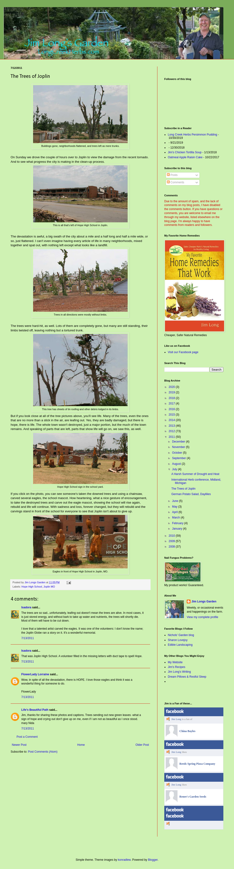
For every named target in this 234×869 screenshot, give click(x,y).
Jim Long (176, 719)
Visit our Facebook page (183, 352)
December (179, 441)
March (176, 517)
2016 (172, 409)
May (175, 506)
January (177, 528)
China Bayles (187, 731)
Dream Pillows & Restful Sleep (187, 676)
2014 (172, 420)
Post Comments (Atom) (42, 751)
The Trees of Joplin (183, 488)
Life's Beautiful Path (34, 709)
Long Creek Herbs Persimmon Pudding (192, 134)
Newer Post (19, 744)
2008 (172, 546)
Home (81, 744)
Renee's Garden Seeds (192, 796)
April (175, 512)
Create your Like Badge (211, 775)
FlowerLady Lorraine (35, 674)
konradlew (124, 859)
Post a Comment (27, 736)
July (175, 469)
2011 (172, 437)
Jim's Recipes (176, 667)
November (179, 447)
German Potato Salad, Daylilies (191, 494)
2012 (172, 431)
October (177, 452)
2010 (172, 535)
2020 (172, 387)
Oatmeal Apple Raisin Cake (185, 157)
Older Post (142, 744)
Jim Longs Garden (203, 601)
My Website (175, 662)
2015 (172, 414)
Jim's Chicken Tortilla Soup (185, 152)
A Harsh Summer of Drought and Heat (195, 474)
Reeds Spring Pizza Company (197, 763)
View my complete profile (202, 617)
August (177, 463)
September (179, 458)
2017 (172, 403)
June (175, 501)
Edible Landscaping (180, 644)
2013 (172, 425)
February (178, 523)
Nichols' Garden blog (181, 635)
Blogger (153, 859)
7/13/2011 (27, 638)
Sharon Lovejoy (177, 640)
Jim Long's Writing (179, 671)
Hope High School (32, 586)
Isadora (26, 607)
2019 (172, 392)
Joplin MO (49, 586)
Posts (172, 175)
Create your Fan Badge (211, 743)
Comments (175, 182)
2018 (172, 398)
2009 (172, 541)
